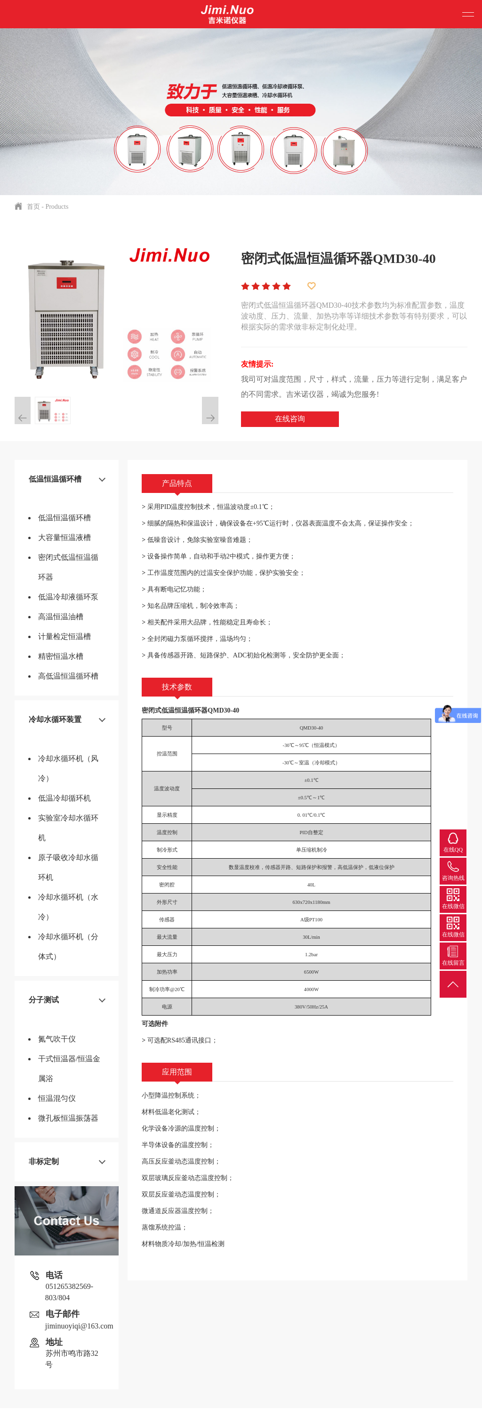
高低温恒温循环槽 (68, 676)
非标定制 (44, 1161)
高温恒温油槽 (60, 617)
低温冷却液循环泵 (68, 597)
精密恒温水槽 (60, 656)
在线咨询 (290, 419)
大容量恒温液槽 (64, 537)
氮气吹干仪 (57, 1039)
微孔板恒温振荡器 (68, 1118)
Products (56, 206)
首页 (33, 206)
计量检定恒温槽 (64, 636)
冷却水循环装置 (55, 719)
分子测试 (44, 1000)
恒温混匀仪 (57, 1098)
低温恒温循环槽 (55, 479)
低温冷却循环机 (64, 798)
